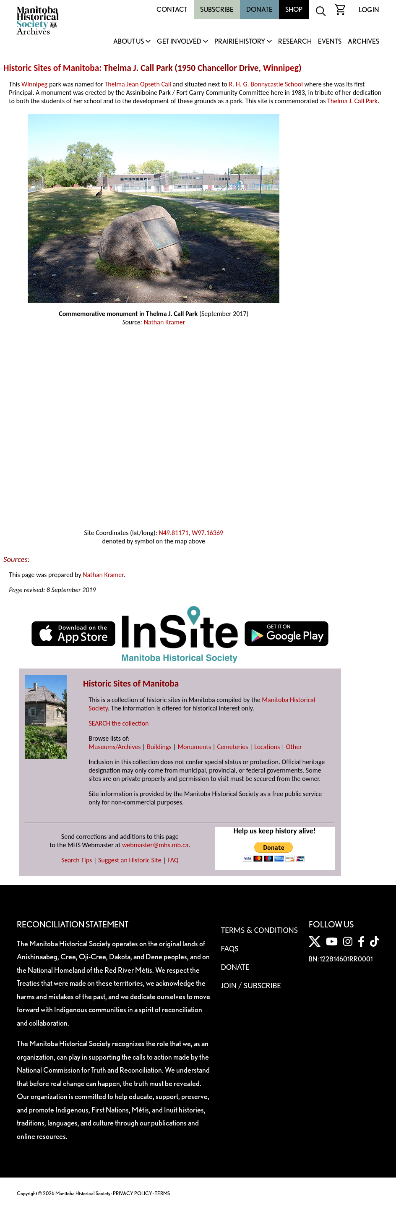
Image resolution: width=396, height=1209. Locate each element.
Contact (172, 9)
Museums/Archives (115, 747)
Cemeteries (232, 747)
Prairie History (239, 41)
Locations (267, 747)
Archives (363, 41)
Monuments (194, 747)
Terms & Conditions (259, 930)
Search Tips (76, 860)
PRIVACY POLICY (132, 1193)
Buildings (159, 747)
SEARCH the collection (118, 723)
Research (295, 41)
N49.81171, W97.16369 (191, 533)
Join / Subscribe (251, 985)
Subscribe (217, 9)
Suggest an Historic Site (130, 860)
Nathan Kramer (164, 322)
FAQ (172, 860)
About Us (128, 41)
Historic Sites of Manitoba (51, 68)
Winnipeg (281, 68)
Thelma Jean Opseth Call (137, 84)
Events (329, 41)
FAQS (229, 948)
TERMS (162, 1193)
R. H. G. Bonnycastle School (266, 84)
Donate (259, 9)
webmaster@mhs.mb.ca (155, 845)
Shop (293, 9)
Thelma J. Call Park (352, 101)
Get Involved (179, 41)
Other (294, 747)
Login (369, 10)
